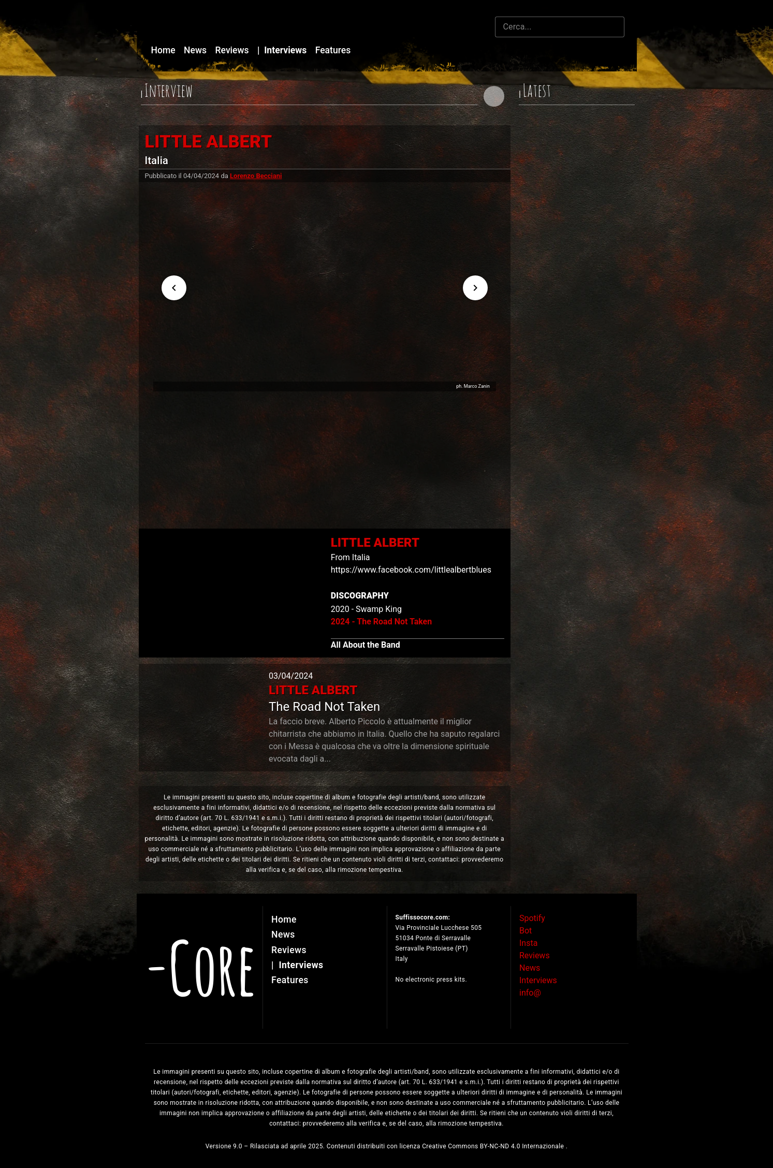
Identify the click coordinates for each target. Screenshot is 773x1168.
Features (333, 50)
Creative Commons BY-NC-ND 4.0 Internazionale (494, 1146)
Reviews (233, 50)
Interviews (283, 50)
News (196, 50)
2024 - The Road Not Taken (381, 621)
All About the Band (365, 645)
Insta (528, 943)
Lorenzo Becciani (256, 176)
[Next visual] (475, 287)
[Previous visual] (174, 287)
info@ (530, 993)
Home (164, 50)
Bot (525, 931)
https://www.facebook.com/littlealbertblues (411, 570)
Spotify (532, 918)
